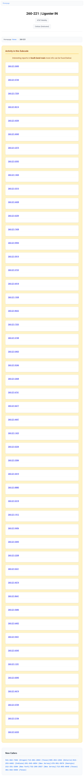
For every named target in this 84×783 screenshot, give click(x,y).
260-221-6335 (13, 732)
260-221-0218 (13, 501)
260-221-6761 (13, 392)
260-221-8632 (13, 311)
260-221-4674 (13, 691)
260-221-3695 (13, 542)
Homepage (6, 3)
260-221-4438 (13, 202)
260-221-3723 (13, 270)
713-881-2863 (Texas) (38, 760)
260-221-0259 (13, 216)
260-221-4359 (13, 121)
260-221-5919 (13, 257)
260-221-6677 (13, 406)
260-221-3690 (13, 66)
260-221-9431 (13, 637)
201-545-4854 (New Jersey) (38, 763)
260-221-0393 (13, 161)
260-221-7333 (13, 324)
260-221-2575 (13, 148)
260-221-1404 (13, 175)
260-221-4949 (13, 134)
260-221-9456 (13, 528)
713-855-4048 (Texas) (67, 766)
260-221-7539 (13, 93)
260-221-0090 (13, 678)
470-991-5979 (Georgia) (62, 763)
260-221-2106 (13, 718)
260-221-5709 (13, 705)
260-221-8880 (13, 487)
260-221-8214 (13, 107)
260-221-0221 (13, 569)
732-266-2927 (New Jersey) (43, 766)
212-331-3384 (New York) (17, 766)
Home (14, 39)
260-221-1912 (13, 515)
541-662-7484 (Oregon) (16, 760)
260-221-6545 (13, 651)
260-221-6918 (13, 284)
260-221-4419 (13, 474)
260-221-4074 (13, 583)
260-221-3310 (13, 189)
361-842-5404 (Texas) (15, 770)
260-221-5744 (13, 80)
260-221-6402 (13, 623)
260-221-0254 (13, 447)
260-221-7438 (13, 229)
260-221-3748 (13, 338)
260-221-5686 (13, 610)
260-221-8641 (13, 596)
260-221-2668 (13, 379)
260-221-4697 (13, 420)
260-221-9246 (13, 365)
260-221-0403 (13, 352)
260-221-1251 (13, 664)
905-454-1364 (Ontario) (60, 760)
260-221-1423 (13, 433)
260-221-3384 (13, 460)
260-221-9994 (13, 243)
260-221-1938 (13, 297)
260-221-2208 (13, 555)
